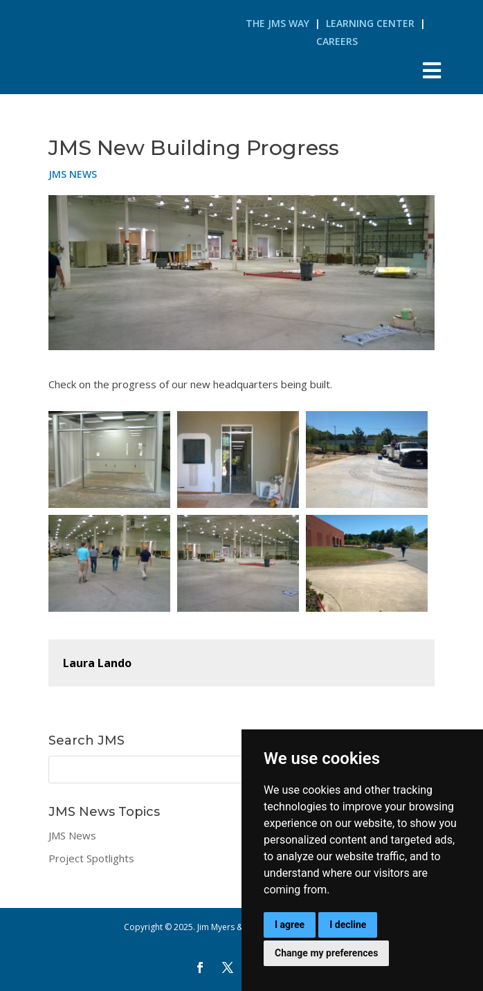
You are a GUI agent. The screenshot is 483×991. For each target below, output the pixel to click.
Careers (337, 41)
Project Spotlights (91, 858)
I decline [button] (347, 924)
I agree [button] (289, 924)
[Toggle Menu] (431, 70)
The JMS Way (277, 23)
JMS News (72, 174)
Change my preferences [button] (326, 952)
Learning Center (370, 23)
